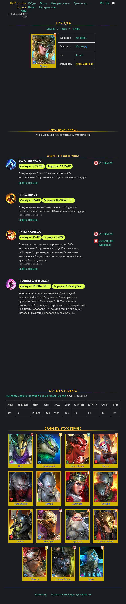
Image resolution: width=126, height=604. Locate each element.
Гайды (32, 3)
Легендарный (84, 63)
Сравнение (80, 3)
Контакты (41, 594)
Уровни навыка (28, 182)
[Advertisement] (63, 94)
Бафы (31, 7)
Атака (79, 55)
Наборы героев (60, 3)
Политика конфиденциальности (71, 594)
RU (113, 3)
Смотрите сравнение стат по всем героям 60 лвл (36, 395)
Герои (43, 3)
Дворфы (81, 37)
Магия (80, 46)
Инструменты (47, 7)
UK (107, 3)
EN (102, 3)
